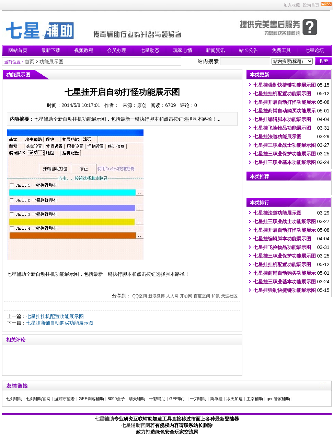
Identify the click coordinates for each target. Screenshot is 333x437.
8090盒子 (116, 398)
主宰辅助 (254, 398)
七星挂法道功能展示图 (277, 136)
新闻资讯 (215, 50)
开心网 (186, 296)
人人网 (172, 296)
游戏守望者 (64, 398)
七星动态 (149, 50)
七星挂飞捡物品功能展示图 (282, 128)
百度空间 (202, 296)
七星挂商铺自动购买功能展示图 (59, 323)
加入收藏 (292, 5)
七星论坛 (314, 50)
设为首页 (311, 5)
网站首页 (17, 50)
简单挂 (216, 398)
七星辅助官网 (135, 425)
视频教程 (83, 50)
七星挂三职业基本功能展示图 (284, 162)
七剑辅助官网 (38, 398)
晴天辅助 (137, 398)
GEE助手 (177, 398)
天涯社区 (229, 296)
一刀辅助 (198, 398)
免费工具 (281, 50)
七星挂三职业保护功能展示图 (284, 153)
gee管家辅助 (278, 398)
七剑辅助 (14, 398)
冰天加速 (234, 398)
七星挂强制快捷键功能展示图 (284, 85)
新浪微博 (156, 296)
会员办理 (116, 50)
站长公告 (248, 50)
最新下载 (50, 50)
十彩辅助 (157, 398)
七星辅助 (104, 419)
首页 (29, 61)
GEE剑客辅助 (91, 398)
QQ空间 (139, 296)
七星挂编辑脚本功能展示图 (282, 119)
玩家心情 (182, 50)
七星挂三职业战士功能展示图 (284, 145)
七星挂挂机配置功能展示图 (55, 316)
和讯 (215, 296)
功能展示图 (51, 61)
